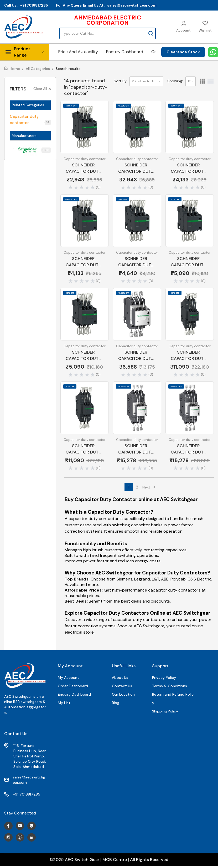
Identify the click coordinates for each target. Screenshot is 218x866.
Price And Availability (78, 51)
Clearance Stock (183, 52)
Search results (68, 68)
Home (15, 68)
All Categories (38, 68)
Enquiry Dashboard (124, 51)
